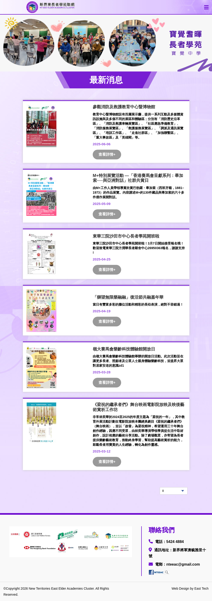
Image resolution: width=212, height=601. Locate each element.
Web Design (180, 588)
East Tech (201, 588)
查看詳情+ (106, 154)
